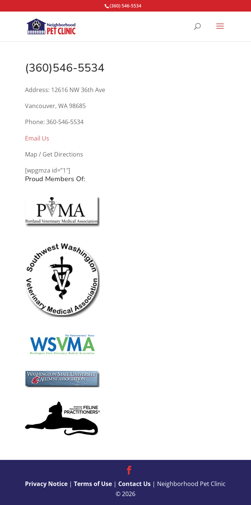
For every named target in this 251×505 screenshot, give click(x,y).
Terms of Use (93, 484)
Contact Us (134, 484)
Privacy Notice (46, 484)
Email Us (37, 138)
